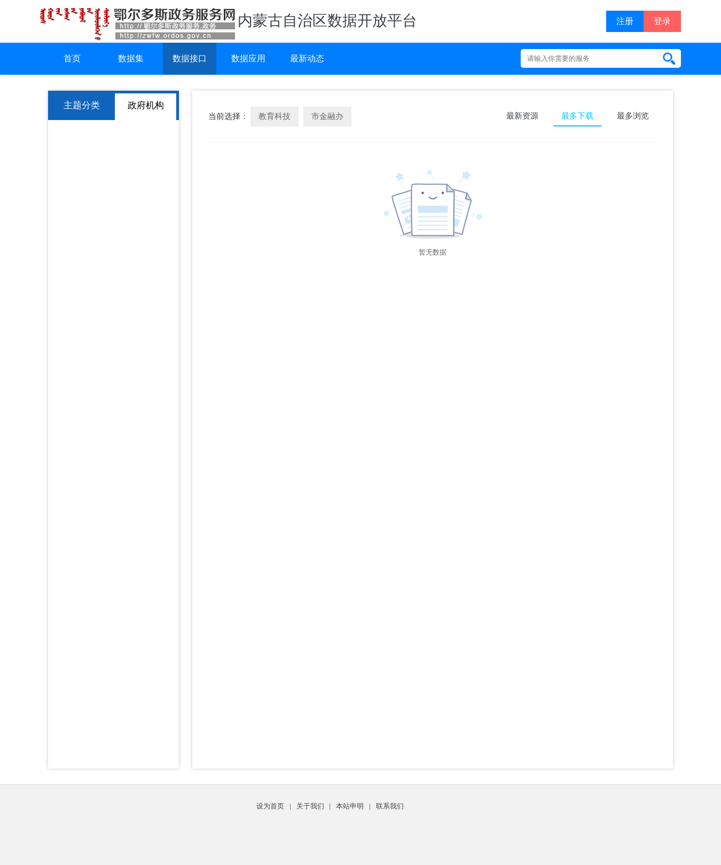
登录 (662, 21)
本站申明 (350, 806)
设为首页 (270, 806)
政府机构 (146, 105)
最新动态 (307, 58)
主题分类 (82, 105)
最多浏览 (633, 116)
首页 (72, 58)
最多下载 (577, 116)
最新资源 (522, 116)
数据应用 (248, 58)
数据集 (131, 58)
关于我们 (310, 806)
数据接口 (190, 58)
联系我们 (390, 806)
